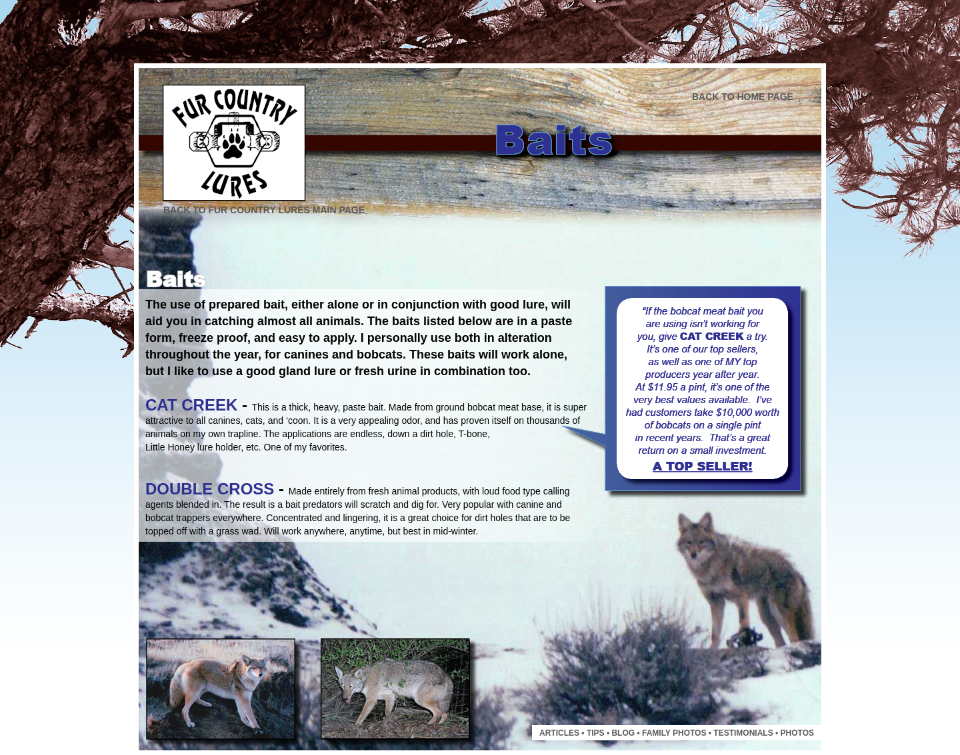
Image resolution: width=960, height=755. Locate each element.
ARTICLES (559, 733)
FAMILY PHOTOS (674, 733)
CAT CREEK (191, 405)
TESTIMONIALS (743, 733)
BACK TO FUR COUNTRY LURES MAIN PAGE (264, 210)
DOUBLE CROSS (209, 489)
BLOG (623, 733)
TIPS (596, 733)
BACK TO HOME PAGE (742, 96)
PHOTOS (797, 733)
